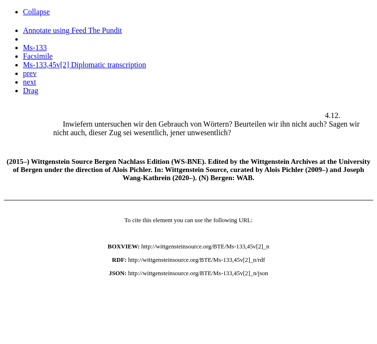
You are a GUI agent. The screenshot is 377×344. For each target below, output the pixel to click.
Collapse (36, 12)
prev (29, 73)
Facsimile (38, 56)
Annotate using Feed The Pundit (72, 30)
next (29, 82)
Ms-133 (35, 47)
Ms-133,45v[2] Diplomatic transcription (84, 65)
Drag (30, 90)
